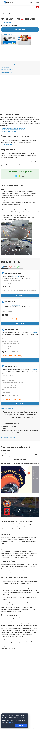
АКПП (12, 260)
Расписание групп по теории (8, 57)
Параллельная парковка (9, 125)
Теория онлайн (5, 60)
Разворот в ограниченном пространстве (13, 122)
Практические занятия (7, 63)
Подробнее (11, 722)
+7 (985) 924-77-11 (33, 2)
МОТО (19, 260)
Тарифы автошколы (6, 65)
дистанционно (16, 269)
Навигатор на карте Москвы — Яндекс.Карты (20, 707)
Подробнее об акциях (7, 28)
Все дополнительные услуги (8, 430)
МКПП (4, 260)
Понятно (23, 725)
